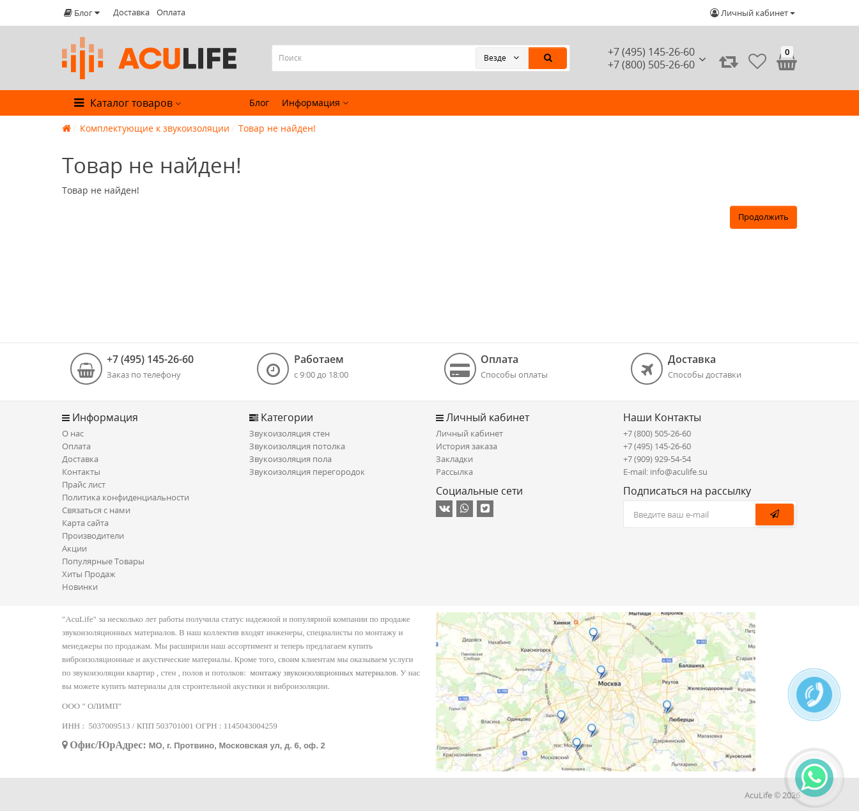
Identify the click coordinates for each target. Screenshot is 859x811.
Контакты (81, 471)
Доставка (131, 12)
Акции (74, 548)
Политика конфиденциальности (125, 497)
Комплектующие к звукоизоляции (154, 128)
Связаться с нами (96, 510)
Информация (315, 103)
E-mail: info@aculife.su (665, 471)
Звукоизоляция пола (290, 459)
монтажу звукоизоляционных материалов (323, 672)
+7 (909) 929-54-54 (657, 459)
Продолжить (763, 216)
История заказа (466, 446)
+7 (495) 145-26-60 (651, 52)
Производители (93, 535)
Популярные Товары (103, 561)
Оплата (171, 12)
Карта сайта (85, 523)
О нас (73, 433)
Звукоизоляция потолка (297, 446)
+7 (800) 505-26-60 (657, 433)
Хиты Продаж (89, 574)
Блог (259, 103)
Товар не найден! (277, 128)
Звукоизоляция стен (289, 433)
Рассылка (454, 471)
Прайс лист (83, 484)
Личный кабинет (469, 433)
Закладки (454, 459)
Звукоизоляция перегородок (307, 471)
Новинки (80, 586)
